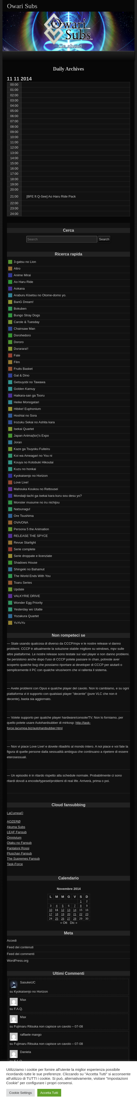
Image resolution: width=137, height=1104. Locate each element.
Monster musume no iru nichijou (36, 502)
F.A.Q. (18, 1009)
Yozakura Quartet (26, 616)
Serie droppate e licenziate (33, 555)
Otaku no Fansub (19, 843)
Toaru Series (23, 582)
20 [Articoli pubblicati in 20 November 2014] (68, 914)
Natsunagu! (22, 509)
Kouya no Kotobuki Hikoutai (33, 462)
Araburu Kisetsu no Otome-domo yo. (40, 295)
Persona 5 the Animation (31, 529)
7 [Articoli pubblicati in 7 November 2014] (75, 905)
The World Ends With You (32, 575)
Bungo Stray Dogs (27, 315)
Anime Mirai (22, 275)
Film (17, 362)
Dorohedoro (22, 335)
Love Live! (21, 482)
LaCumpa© (15, 813)
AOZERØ (14, 821)
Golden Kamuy (24, 388)
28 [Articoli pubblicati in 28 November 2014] (74, 918)
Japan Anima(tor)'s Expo (31, 435)
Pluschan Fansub (19, 853)
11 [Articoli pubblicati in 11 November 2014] (56, 909)
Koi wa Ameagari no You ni (33, 455)
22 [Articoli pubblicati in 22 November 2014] (80, 914)
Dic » (73, 923)
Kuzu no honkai (25, 469)
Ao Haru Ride (23, 281)
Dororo (19, 342)
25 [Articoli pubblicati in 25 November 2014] (56, 918)
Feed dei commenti (21, 954)
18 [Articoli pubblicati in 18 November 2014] (56, 914)
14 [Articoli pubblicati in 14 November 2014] (74, 909)
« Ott (63, 923)
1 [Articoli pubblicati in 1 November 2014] (81, 901)
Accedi (12, 940)
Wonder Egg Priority (28, 602)
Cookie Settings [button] (20, 1093)
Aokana (19, 288)
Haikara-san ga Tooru (29, 395)
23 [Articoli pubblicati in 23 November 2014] (86, 914)
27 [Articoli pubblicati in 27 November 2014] (68, 918)
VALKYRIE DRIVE (27, 596)
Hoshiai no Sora (25, 415)
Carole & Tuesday (26, 322)
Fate (17, 355)
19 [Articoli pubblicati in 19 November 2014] (62, 914)
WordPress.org (17, 960)
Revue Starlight (25, 542)
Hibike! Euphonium (27, 408)
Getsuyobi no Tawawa (29, 382)
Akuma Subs (16, 827)
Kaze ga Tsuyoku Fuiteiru (32, 449)
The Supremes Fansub (23, 858)
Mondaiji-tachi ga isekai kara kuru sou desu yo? (48, 495)
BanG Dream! (23, 301)
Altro (17, 268)
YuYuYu (19, 622)
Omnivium (14, 837)
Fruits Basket (23, 368)
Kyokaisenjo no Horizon (31, 475)
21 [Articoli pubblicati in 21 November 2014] (74, 914)
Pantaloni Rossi (18, 848)
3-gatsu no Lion (25, 261)
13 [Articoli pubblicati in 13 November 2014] (68, 909)
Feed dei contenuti (20, 947)
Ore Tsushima (24, 515)
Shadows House (25, 562)
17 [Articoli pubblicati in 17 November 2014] (50, 914)
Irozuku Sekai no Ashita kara (34, 422)
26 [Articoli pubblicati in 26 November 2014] (62, 918)
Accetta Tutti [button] (49, 1093)
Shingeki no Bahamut (29, 569)
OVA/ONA (21, 522)
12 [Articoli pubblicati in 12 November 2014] (62, 909)
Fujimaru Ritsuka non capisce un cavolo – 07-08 (48, 1026)
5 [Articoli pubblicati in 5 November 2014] (62, 905)
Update (19, 589)
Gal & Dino (21, 375)
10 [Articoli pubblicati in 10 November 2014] (50, 909)
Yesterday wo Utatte (28, 609)
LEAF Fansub (17, 832)
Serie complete (24, 549)
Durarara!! (21, 348)
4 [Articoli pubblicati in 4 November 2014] (56, 905)
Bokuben (20, 308)
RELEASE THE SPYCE (31, 535)
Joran (18, 442)
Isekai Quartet (24, 428)
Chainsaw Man (24, 328)
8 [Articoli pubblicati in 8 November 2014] (81, 905)
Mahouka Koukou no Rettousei (36, 489)
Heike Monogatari (26, 402)
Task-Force (15, 864)
